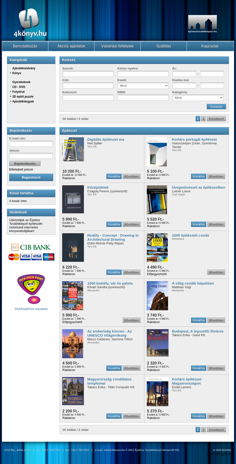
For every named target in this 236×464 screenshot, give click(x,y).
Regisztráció (31, 177)
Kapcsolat (209, 46)
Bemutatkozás (25, 46)
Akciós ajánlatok (71, 46)
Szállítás (163, 46)
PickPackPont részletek (31, 292)
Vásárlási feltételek (117, 46)
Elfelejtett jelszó (21, 169)
